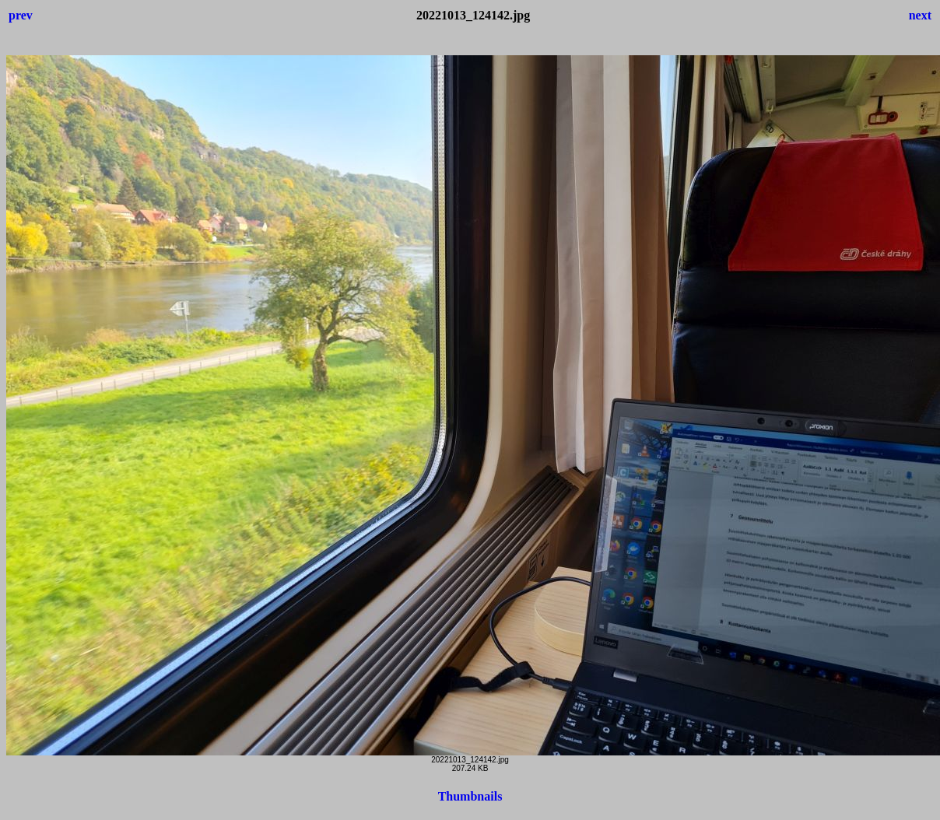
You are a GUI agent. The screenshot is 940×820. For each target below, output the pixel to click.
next (920, 15)
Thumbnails (470, 796)
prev (21, 15)
